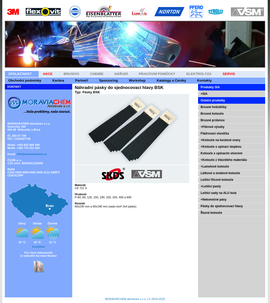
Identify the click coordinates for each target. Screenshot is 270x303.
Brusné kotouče (212, 113)
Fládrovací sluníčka (215, 133)
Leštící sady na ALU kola (218, 193)
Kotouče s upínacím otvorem (222, 153)
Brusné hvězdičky (214, 107)
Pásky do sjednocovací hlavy (222, 206)
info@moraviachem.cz (32, 154)
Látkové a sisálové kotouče (220, 173)
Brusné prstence (213, 120)
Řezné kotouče (211, 213)
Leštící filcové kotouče (217, 179)
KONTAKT (14, 86)
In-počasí (38, 246)
